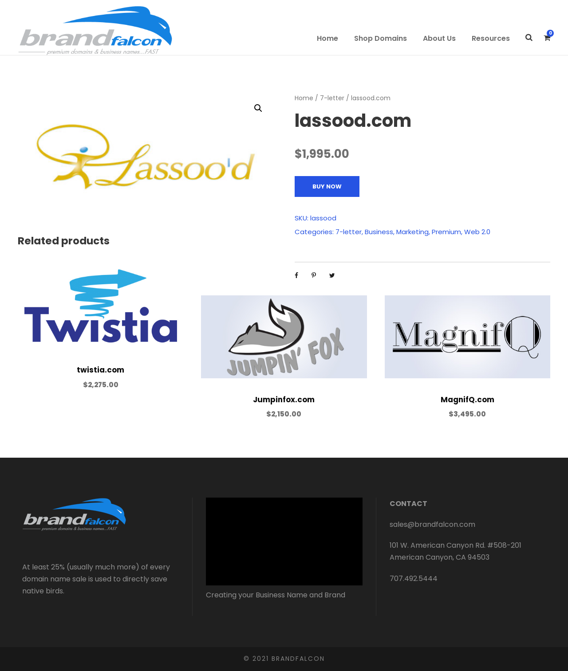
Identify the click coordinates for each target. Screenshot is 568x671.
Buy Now (327, 186)
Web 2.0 (477, 231)
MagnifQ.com (467, 399)
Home (327, 38)
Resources (491, 38)
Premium (446, 231)
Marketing (412, 231)
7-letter (332, 98)
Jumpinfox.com (284, 399)
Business (379, 231)
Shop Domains (380, 38)
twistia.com (100, 370)
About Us (439, 38)
